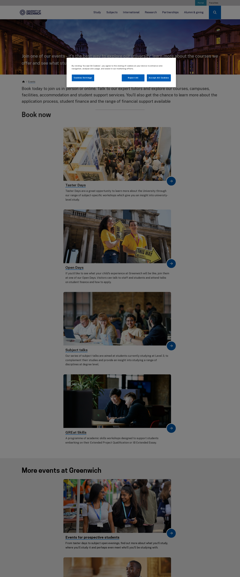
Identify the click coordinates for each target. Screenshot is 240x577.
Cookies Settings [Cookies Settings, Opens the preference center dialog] (83, 78)
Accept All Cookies (159, 78)
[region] (121, 72)
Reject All (133, 78)
